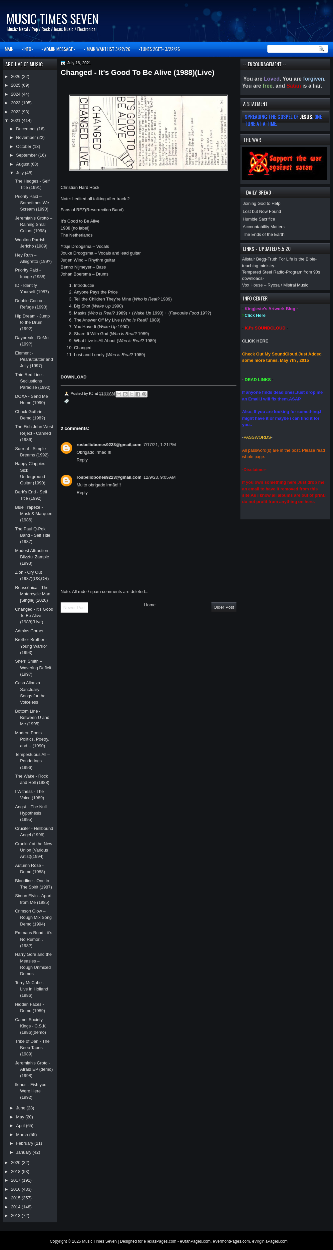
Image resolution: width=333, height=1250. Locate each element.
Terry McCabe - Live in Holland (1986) (31, 989)
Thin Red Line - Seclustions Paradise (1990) (33, 381)
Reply (82, 459)
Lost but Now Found (262, 211)
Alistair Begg (254, 259)
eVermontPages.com (231, 1241)
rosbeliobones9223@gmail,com (109, 444)
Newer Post (74, 607)
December (26, 128)
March (22, 1134)
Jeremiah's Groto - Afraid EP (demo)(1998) (34, 1069)
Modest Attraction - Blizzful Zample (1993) (33, 557)
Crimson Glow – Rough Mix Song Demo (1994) (33, 918)
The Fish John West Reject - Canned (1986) (34, 433)
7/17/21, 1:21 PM (160, 444)
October (24, 146)
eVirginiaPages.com (270, 1241)
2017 (16, 1180)
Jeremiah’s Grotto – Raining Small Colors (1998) (33, 225)
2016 (16, 1189)
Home (150, 604)
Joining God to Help (261, 203)
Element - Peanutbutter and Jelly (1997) (34, 359)
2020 (16, 1162)
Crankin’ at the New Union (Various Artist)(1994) (33, 850)
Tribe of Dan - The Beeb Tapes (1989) (32, 1048)
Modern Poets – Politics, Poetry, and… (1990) (32, 739)
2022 (16, 111)
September (27, 155)
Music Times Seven (52, 18)
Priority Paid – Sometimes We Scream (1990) (32, 203)
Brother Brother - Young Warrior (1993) (31, 646)
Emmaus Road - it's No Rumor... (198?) (33, 939)
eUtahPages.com (195, 1241)
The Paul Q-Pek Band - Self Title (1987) (32, 535)
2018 (16, 1171)
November (26, 137)
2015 (16, 1197)
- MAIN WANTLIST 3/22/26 (107, 48)
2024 (16, 94)
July (20, 172)
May (20, 1116)
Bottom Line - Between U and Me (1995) (32, 718)
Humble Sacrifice (259, 219)
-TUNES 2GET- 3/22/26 (159, 48)
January (24, 1152)
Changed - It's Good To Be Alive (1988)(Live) (34, 616)
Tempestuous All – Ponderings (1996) (32, 761)
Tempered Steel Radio (263, 272)
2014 (16, 1206)
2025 (16, 85)
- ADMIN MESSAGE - (58, 48)
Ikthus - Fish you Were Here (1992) (30, 1091)
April (21, 1125)
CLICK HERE (255, 340)
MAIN (9, 48)
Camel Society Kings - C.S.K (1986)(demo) (30, 1026)
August (23, 164)
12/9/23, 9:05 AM (160, 477)
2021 (16, 120)
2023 (16, 102)
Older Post (224, 607)
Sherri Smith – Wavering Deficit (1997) (33, 668)
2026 (16, 76)
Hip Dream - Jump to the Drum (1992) (32, 322)
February (25, 1143)
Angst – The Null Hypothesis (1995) (31, 813)
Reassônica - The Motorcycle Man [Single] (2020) (32, 594)
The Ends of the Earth (263, 234)
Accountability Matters (264, 226)
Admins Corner (29, 630)
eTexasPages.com (160, 1241)
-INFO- (27, 48)
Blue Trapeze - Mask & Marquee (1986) (33, 514)
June (21, 1107)
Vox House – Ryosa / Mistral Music (275, 285)
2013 (16, 1215)
